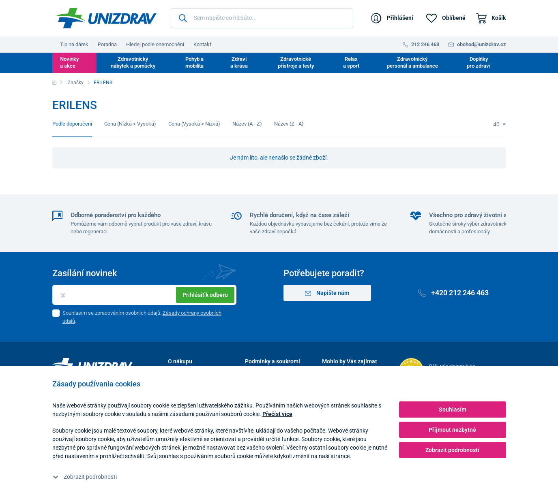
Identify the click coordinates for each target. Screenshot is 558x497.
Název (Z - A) (289, 124)
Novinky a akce (69, 62)
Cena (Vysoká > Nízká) (194, 124)
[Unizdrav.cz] (106, 18)
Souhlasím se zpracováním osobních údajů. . (141, 317)
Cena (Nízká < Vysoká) (130, 124)
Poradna (107, 44)
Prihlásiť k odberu (205, 295)
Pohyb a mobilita (194, 62)
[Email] (144, 295)
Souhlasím (452, 409)
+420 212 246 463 (453, 292)
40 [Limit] (497, 124)
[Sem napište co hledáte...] (262, 18)
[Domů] (54, 82)
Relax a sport (351, 62)
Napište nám (327, 293)
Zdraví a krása (239, 62)
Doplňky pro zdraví (478, 62)
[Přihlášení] (392, 18)
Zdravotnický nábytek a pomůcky (133, 62)
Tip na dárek (74, 44)
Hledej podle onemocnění (155, 44)
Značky (76, 82)
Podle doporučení (72, 124)
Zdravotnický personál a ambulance (412, 62)
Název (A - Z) (247, 124)
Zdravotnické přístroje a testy (296, 62)
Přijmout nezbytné (452, 430)
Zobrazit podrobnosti (85, 477)
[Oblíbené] (446, 18)
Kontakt (202, 44)
